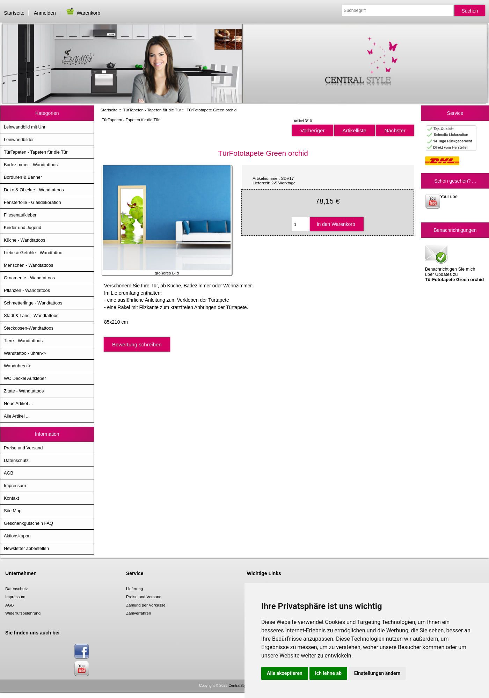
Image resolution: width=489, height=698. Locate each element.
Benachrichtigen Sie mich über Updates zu (454, 262)
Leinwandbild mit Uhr (24, 127)
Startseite (14, 13)
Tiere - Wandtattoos (23, 340)
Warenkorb (82, 13)
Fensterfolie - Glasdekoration (32, 202)
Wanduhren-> (17, 365)
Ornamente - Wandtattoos (29, 277)
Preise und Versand (23, 447)
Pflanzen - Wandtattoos (27, 290)
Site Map (12, 510)
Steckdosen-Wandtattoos (28, 328)
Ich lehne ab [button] (328, 673)
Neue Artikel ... (18, 403)
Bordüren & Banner (23, 177)
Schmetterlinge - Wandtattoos (33, 303)
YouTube (441, 201)
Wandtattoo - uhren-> (25, 353)
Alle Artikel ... (17, 416)
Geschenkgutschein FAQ (28, 523)
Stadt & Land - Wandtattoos (31, 315)
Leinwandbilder (19, 139)
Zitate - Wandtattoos (24, 391)
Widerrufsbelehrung (23, 613)
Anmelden (45, 13)
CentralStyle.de (240, 686)
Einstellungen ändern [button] (377, 673)
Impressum (15, 485)
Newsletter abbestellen (26, 548)
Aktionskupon (17, 535)
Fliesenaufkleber (20, 215)
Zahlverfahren (138, 613)
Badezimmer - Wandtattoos (31, 164)
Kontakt (11, 498)
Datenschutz (16, 460)
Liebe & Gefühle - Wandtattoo (33, 252)
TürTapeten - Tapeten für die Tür (152, 110)
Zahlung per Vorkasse (146, 605)
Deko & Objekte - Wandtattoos (34, 189)
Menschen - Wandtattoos (28, 265)
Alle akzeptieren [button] (284, 673)
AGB (8, 473)
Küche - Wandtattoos (24, 240)
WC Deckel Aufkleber (25, 378)
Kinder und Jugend (22, 227)
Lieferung (134, 588)
